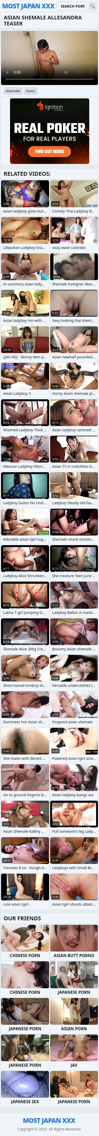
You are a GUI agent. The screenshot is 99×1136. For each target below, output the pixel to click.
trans (30, 90)
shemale (13, 90)
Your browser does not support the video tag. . (49, 58)
